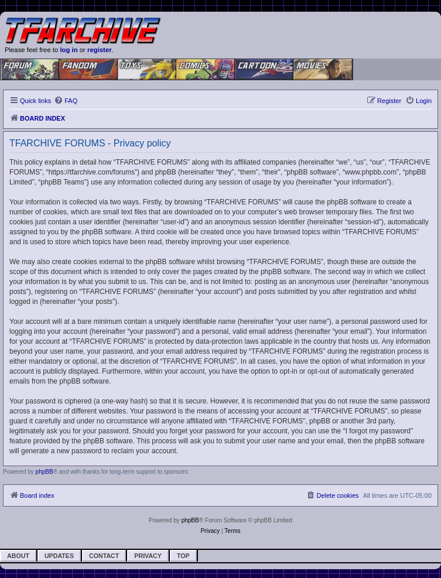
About (18, 555)
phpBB (44, 471)
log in (68, 49)
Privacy (148, 555)
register (99, 49)
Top (183, 555)
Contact (104, 555)
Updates (59, 555)
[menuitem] (65, 101)
